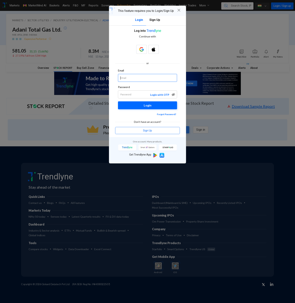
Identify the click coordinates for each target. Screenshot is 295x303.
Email (121, 70)
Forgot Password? (166, 114)
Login (147, 105)
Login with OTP (159, 94)
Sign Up (147, 130)
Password (124, 87)
